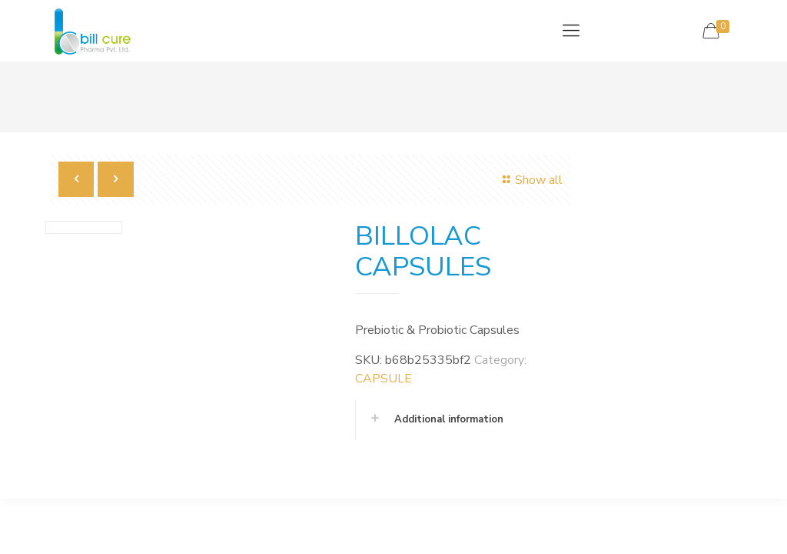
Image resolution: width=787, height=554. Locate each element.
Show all (529, 180)
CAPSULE (383, 378)
